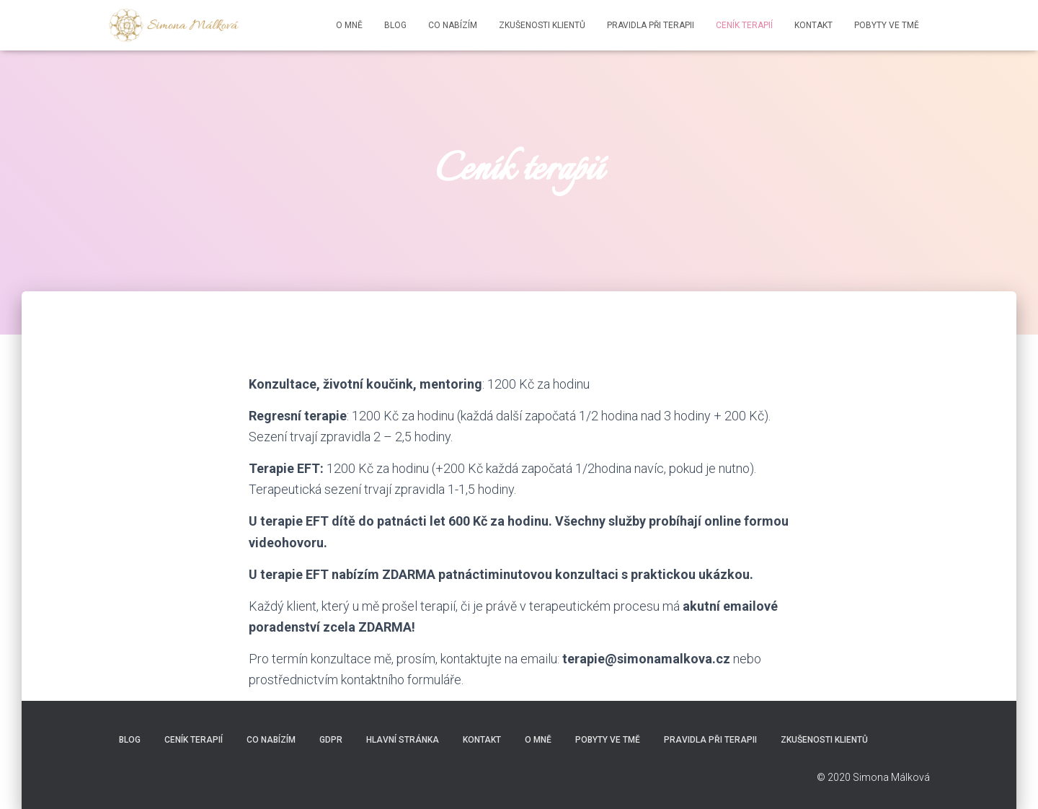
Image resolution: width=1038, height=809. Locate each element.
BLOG (395, 25)
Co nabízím (452, 25)
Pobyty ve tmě (886, 25)
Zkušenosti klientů (542, 25)
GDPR (330, 740)
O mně (349, 25)
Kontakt (813, 25)
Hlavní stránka (402, 740)
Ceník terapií (744, 25)
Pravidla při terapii (650, 25)
